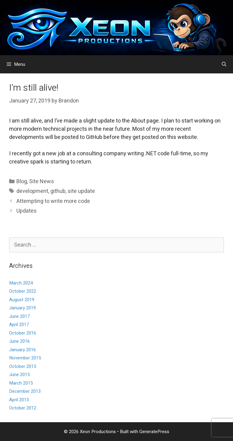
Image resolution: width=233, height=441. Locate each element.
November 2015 (25, 358)
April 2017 (19, 324)
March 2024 (21, 283)
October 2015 (22, 366)
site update (81, 191)
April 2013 (19, 399)
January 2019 (22, 308)
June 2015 (19, 374)
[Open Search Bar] (224, 64)
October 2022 (22, 291)
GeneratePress (154, 431)
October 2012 (22, 408)
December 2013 (25, 391)
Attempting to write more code (53, 201)
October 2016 (22, 333)
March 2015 (21, 383)
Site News (41, 181)
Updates (26, 211)
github (58, 191)
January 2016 (22, 349)
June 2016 (19, 341)
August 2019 (21, 299)
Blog (21, 181)
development (32, 191)
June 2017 (19, 316)
